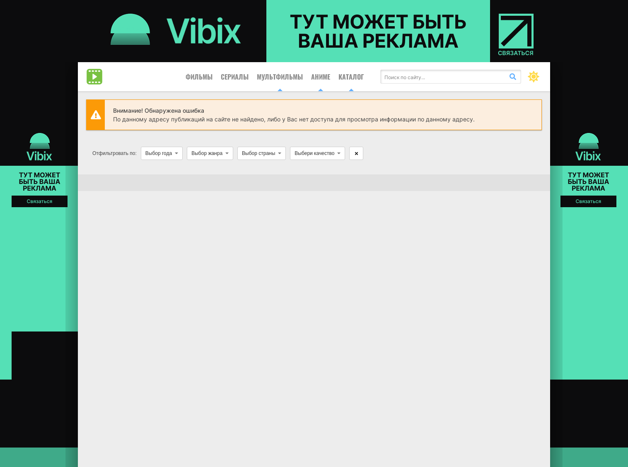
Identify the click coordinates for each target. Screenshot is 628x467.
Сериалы (235, 77)
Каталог (351, 77)
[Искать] (513, 77)
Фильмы (199, 77)
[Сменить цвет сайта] (533, 76)
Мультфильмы (280, 77)
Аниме (320, 77)
